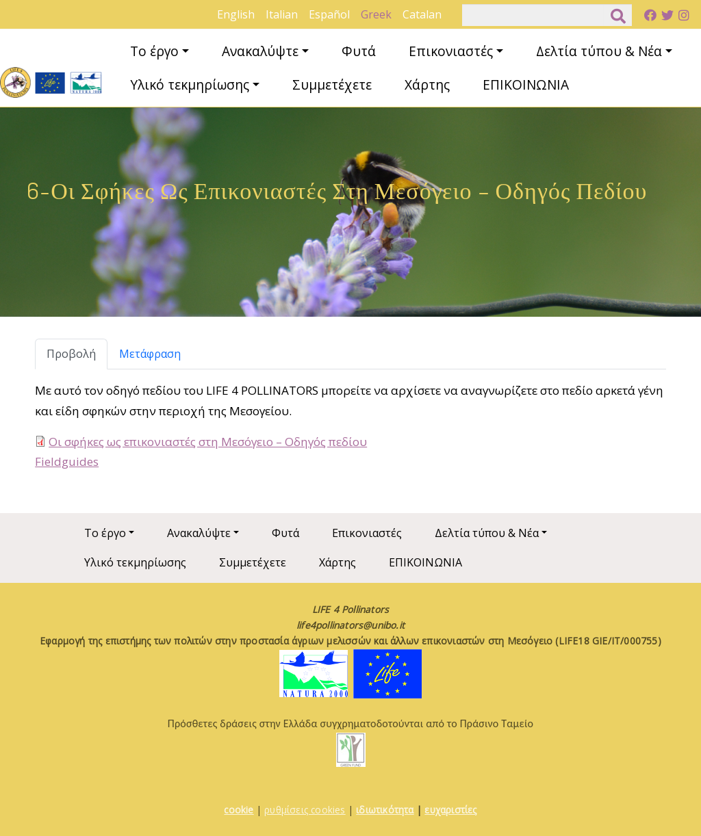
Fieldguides (67, 461)
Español (329, 14)
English (236, 14)
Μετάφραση (150, 353)
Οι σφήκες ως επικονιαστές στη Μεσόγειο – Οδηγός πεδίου (208, 441)
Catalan (422, 14)
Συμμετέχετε (332, 84)
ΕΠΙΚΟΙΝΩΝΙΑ (526, 84)
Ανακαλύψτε (260, 51)
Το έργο (154, 51)
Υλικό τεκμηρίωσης (189, 84)
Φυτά (359, 51)
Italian (282, 14)
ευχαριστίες (450, 809)
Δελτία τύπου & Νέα (599, 51)
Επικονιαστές (451, 51)
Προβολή (71, 353)
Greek (376, 14)
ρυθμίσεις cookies (304, 809)
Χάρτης (427, 84)
